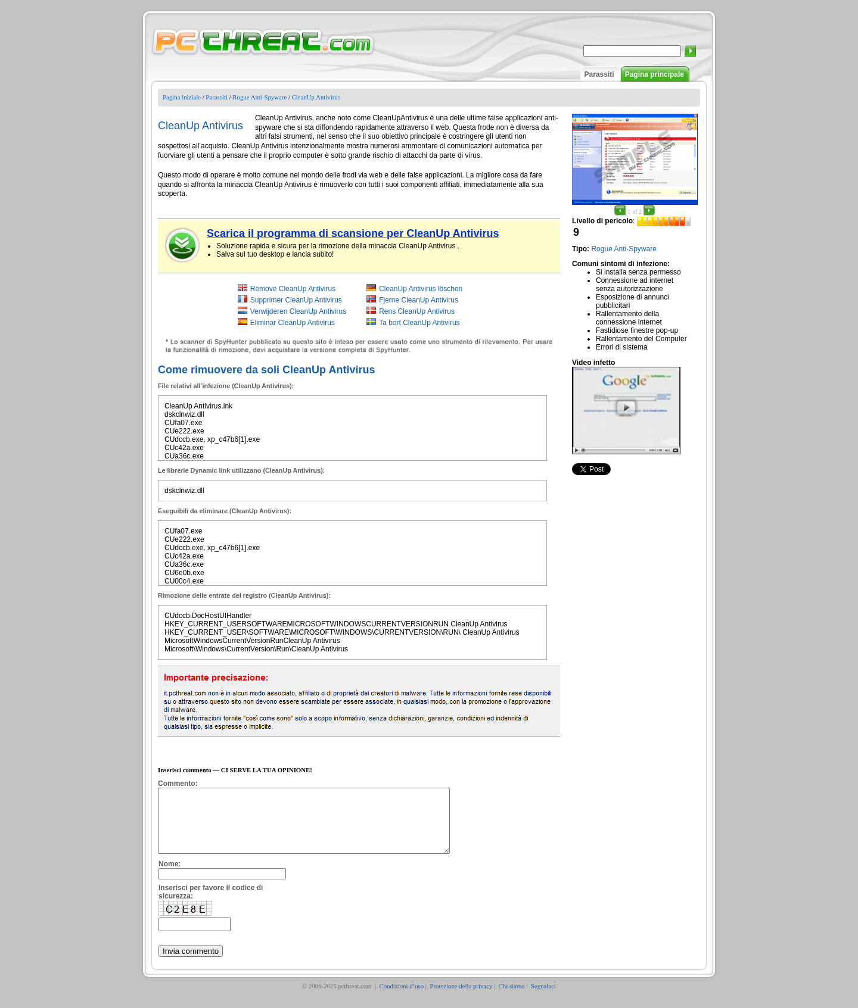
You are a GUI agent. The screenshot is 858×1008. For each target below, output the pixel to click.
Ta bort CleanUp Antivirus (419, 323)
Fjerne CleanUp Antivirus (418, 300)
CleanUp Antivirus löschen (420, 289)
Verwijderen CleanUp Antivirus (298, 311)
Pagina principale (654, 74)
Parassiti (599, 74)
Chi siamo (512, 998)
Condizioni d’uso (401, 998)
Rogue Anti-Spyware (259, 97)
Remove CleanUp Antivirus (292, 289)
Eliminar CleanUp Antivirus (292, 323)
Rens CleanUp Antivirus (417, 311)
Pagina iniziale (182, 97)
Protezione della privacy (461, 998)
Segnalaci (543, 998)
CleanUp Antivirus (316, 97)
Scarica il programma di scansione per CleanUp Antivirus (353, 233)
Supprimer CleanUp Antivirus (296, 300)
